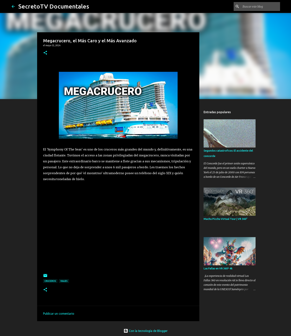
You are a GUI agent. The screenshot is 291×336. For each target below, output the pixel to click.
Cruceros (50, 281)
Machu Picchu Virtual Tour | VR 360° (225, 218)
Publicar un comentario (58, 313)
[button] (45, 52)
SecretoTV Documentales (53, 6)
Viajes (64, 281)
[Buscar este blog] (260, 6)
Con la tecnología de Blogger (146, 330)
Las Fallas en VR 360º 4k (218, 268)
